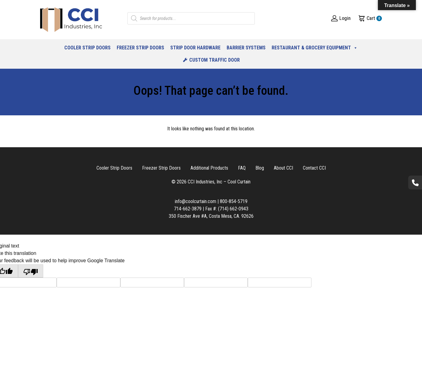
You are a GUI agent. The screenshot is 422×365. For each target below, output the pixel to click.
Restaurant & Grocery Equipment (315, 48)
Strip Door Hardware (195, 48)
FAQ (242, 168)
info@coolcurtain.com (195, 201)
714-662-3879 (188, 209)
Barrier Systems (246, 48)
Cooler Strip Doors (87, 48)
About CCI (283, 168)
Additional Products (209, 168)
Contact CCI (314, 168)
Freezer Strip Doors (140, 48)
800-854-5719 (233, 201)
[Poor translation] (30, 271)
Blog (259, 168)
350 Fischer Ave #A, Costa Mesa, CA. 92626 (211, 216)
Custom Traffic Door (214, 60)
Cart (370, 18)
